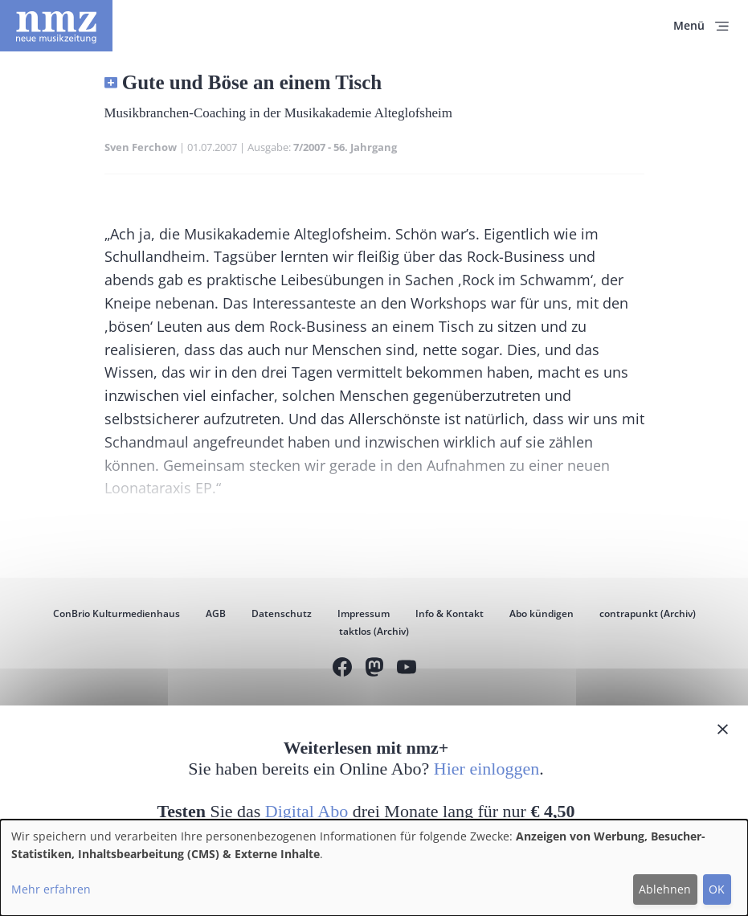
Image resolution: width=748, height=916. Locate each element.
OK (717, 889)
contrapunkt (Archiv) (647, 613)
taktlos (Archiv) (374, 631)
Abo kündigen (541, 613)
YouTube (406, 669)
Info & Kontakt (449, 613)
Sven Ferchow (140, 147)
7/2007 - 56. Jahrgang (345, 147)
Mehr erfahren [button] (51, 889)
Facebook (342, 669)
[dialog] (374, 868)
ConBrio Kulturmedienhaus (116, 613)
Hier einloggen (486, 769)
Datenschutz (281, 613)
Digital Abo (306, 811)
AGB (216, 613)
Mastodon (374, 669)
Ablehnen (665, 889)
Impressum (363, 613)
